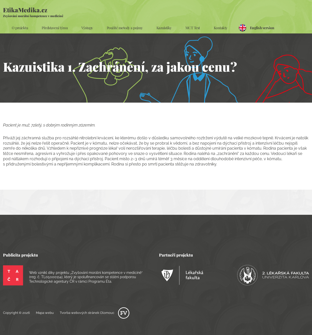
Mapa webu (45, 313)
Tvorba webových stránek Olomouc (94, 313)
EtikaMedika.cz (33, 12)
